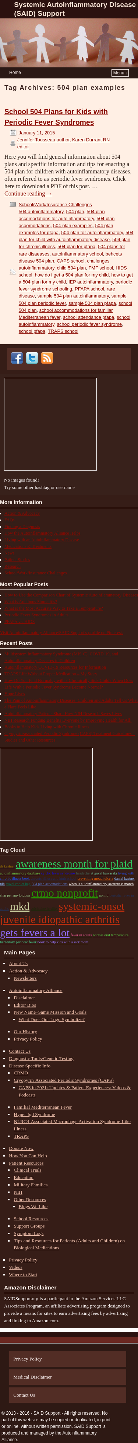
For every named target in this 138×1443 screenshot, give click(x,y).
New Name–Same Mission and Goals (50, 1012)
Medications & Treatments (28, 546)
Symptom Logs (28, 1233)
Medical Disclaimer (32, 1377)
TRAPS (21, 1136)
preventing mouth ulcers (95, 878)
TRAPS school (63, 331)
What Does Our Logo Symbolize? (52, 1019)
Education (23, 1177)
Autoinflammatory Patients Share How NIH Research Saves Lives (63, 713)
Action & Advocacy (22, 513)
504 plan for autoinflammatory (92, 232)
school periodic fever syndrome (89, 324)
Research (12, 566)
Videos (15, 1267)
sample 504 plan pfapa (92, 303)
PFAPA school (89, 289)
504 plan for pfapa (76, 246)
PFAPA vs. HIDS (19, 621)
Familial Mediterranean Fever (42, 1107)
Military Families (30, 1184)
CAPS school (70, 261)
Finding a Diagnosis (22, 526)
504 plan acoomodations (50, 884)
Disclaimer (24, 997)
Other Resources (30, 1199)
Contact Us (20, 1051)
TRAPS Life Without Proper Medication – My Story (50, 673)
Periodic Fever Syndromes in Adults (36, 614)
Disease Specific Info (29, 1066)
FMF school (101, 268)
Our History (25, 1031)
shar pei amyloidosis (15, 895)
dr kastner (7, 866)
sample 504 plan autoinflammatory (73, 296)
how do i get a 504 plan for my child (72, 275)
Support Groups (29, 1226)
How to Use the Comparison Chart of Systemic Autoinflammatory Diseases (71, 595)
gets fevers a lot (35, 932)
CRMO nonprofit (64, 893)
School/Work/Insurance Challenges (55, 204)
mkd (19, 906)
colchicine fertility (44, 909)
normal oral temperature (110, 935)
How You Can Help (28, 1155)
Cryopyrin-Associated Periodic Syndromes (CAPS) (63, 1080)
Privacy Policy (28, 1039)
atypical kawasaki (104, 873)
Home (15, 72)
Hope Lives (14, 693)
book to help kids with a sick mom (63, 942)
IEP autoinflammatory (90, 282)
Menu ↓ (120, 72)
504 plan (75, 211)
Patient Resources (26, 1163)
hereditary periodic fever (18, 942)
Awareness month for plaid (74, 864)
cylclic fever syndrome (58, 873)
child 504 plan (71, 268)
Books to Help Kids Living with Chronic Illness (46, 726)
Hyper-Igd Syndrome (34, 1114)
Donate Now (21, 1148)
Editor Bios (25, 1005)
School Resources (31, 1218)
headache (82, 873)
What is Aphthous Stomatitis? (30, 601)
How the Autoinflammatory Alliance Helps (42, 533)
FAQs (9, 519)
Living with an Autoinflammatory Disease (41, 539)
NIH (18, 1192)
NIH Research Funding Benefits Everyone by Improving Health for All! (68, 720)
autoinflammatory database (20, 873)
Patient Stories (17, 559)
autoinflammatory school (77, 254)
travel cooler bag (18, 884)
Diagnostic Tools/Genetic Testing (41, 1058)
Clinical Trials (27, 1170)
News (9, 553)
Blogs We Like (33, 1206)
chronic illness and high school (54, 878)
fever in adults (81, 935)
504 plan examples (72, 225)
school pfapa (32, 331)
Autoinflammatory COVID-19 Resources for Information (55, 667)
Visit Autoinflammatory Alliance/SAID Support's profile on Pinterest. (61, 632)
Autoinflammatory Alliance (35, 990)
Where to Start (23, 1274)
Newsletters (25, 978)
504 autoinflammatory (41, 211)
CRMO (21, 1073)
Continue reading (28, 193)
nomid (104, 895)
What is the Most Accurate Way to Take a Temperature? (53, 608)
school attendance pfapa (88, 317)
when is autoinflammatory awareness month (101, 884)
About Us (18, 963)
